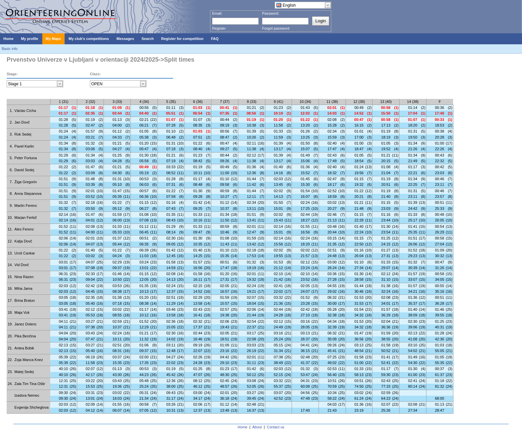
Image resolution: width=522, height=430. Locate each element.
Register (219, 28)
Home (242, 427)
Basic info (10, 49)
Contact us (276, 427)
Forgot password (275, 28)
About (257, 427)
